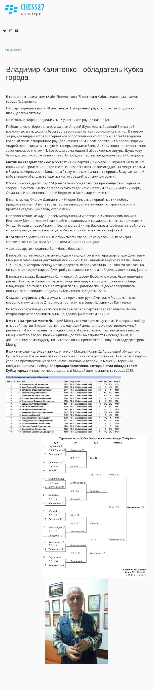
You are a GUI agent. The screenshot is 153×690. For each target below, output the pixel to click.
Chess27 (33, 7)
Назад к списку (13, 49)
